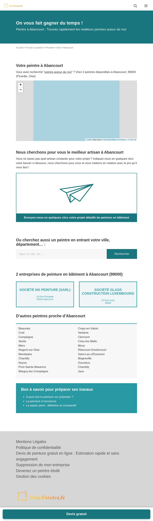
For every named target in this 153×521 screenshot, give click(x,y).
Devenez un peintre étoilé (38, 471)
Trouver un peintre (34, 47)
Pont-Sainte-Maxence (32, 367)
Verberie (83, 332)
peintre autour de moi (58, 72)
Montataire (25, 354)
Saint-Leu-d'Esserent (91, 354)
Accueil (19, 47)
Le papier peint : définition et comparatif (51, 405)
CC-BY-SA (131, 140)
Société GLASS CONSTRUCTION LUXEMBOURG (108, 291)
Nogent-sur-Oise (29, 349)
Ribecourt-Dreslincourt (92, 349)
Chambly (83, 367)
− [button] (21, 90)
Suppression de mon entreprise (43, 465)
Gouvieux (84, 362)
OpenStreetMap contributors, (115, 140)
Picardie (50, 47)
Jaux (81, 371)
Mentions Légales (31, 441)
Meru (21, 345)
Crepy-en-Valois (88, 328)
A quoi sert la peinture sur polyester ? (49, 396)
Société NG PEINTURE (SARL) (45, 290)
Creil (21, 332)
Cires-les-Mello (87, 341)
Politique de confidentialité (38, 447)
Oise (58, 47)
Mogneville (85, 358)
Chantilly (23, 358)
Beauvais (24, 328)
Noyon (22, 362)
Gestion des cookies (33, 476)
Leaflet (89, 140)
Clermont (84, 337)
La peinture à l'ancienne (41, 401)
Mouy (81, 345)
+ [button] (21, 85)
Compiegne (25, 337)
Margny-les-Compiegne (33, 371)
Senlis (22, 341)
